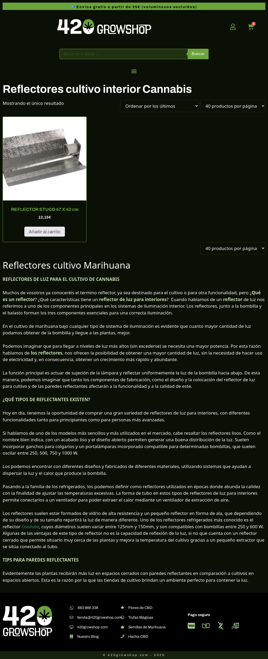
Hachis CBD (138, 637)
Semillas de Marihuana (147, 627)
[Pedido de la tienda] (159, 106)
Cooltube (30, 527)
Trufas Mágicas (140, 617)
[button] (134, 71)
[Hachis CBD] (122, 636)
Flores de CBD (140, 608)
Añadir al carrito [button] (44, 231)
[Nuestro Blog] (71, 636)
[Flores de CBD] (122, 607)
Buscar (198, 54)
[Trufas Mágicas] (122, 617)
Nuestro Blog (88, 637)
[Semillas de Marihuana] (122, 627)
